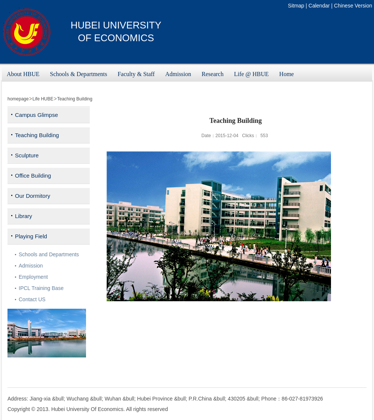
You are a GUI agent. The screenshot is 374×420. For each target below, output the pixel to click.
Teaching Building (74, 99)
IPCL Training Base (41, 288)
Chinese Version (353, 6)
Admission (31, 266)
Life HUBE (43, 99)
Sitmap (296, 6)
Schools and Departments (49, 254)
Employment (33, 277)
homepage (18, 99)
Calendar (319, 6)
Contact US (32, 299)
